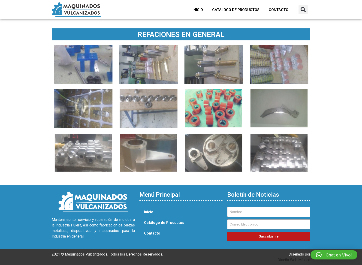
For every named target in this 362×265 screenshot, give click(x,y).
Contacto (278, 10)
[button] (303, 9)
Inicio (198, 10)
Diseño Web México (294, 260)
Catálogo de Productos (235, 10)
